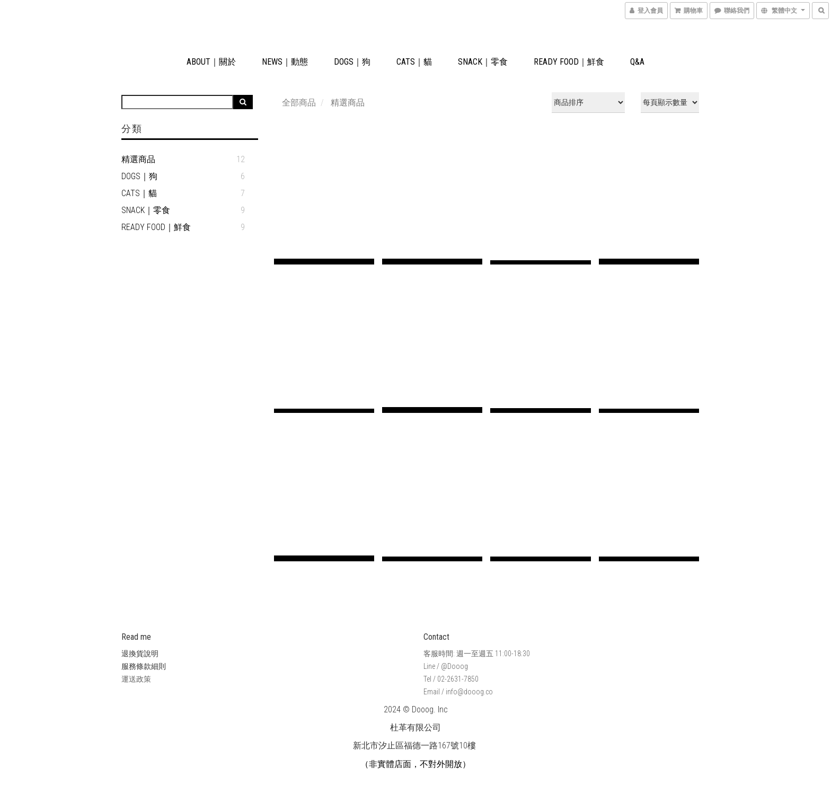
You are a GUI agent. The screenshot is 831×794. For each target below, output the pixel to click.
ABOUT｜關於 (211, 62)
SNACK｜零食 (483, 62)
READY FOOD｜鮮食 (569, 62)
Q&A (637, 62)
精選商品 (138, 159)
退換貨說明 (139, 653)
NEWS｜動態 (285, 62)
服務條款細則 (143, 666)
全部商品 (299, 103)
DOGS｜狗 (352, 62)
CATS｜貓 (414, 62)
